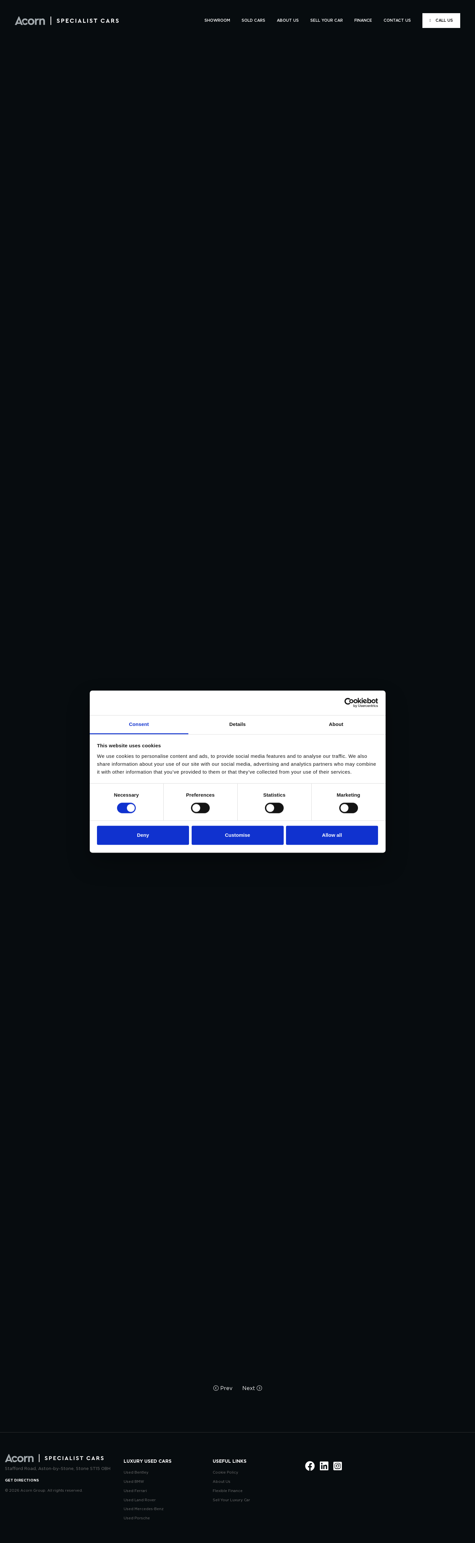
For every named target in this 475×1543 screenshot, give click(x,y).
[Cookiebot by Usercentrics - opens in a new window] (349, 703)
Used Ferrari (135, 1491)
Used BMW (134, 1481)
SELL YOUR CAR (326, 20)
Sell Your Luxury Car (231, 1500)
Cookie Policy (225, 1472)
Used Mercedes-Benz (144, 1509)
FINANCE (363, 20)
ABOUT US (288, 20)
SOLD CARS (253, 20)
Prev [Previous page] (222, 1388)
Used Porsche (137, 1518)
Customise (237, 835)
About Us (221, 1481)
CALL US (441, 20)
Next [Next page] (252, 1388)
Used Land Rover (140, 1500)
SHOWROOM (217, 20)
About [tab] (336, 724)
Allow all (332, 835)
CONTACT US (397, 20)
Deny (143, 835)
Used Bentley (136, 1472)
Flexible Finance (228, 1491)
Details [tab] (237, 724)
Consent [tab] (139, 724)
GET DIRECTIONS (22, 1480)
